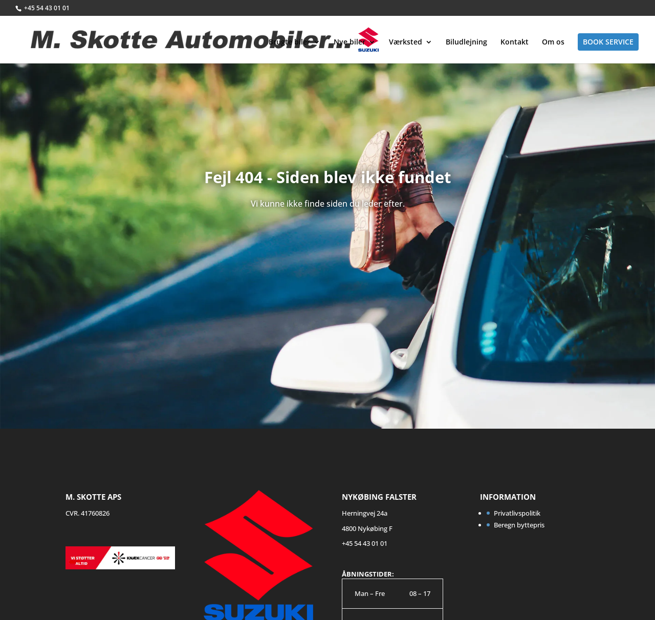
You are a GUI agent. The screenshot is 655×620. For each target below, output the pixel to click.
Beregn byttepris (519, 524)
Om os (553, 42)
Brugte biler (289, 42)
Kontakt (514, 42)
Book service (608, 42)
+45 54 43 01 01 (47, 8)
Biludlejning (466, 42)
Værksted (405, 42)
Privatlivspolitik (517, 513)
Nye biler (349, 42)
